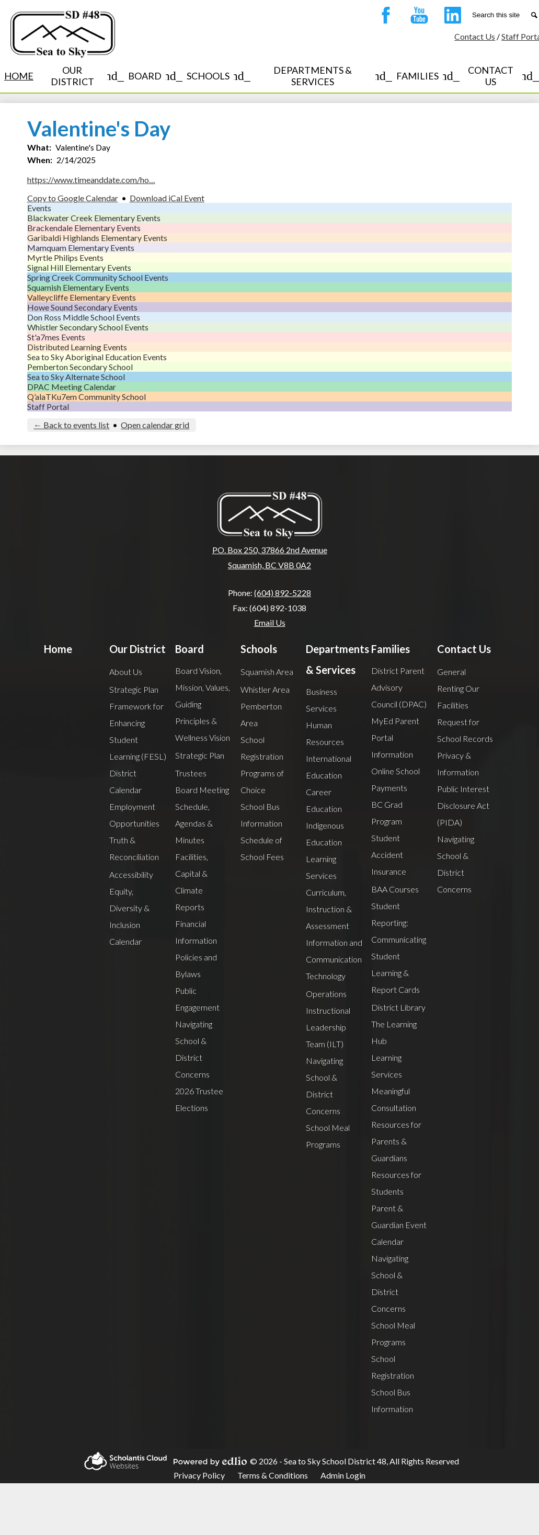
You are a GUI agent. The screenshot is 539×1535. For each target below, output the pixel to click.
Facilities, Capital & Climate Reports (191, 882)
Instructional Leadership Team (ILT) (328, 1027)
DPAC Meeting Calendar (71, 387)
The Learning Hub (394, 1032)
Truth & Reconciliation (134, 848)
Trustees (191, 773)
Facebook (383, 17)
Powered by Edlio (208, 1461)
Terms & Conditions (272, 1475)
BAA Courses (395, 889)
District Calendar (125, 781)
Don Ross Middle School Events (83, 317)
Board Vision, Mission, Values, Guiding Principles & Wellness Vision (202, 704)
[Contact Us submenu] (499, 75)
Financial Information (196, 932)
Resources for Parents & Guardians (396, 1141)
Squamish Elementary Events (78, 287)
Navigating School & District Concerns (193, 1049)
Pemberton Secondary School (80, 367)
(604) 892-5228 (282, 593)
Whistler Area (265, 689)
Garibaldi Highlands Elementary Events (97, 238)
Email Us (269, 622)
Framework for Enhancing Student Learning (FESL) (137, 731)
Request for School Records (465, 730)
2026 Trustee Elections (199, 1099)
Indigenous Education (325, 833)
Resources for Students (396, 1183)
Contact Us (474, 36)
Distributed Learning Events (77, 347)
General (451, 672)
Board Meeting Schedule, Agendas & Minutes (202, 815)
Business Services (321, 699)
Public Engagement (197, 999)
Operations (326, 994)
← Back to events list (71, 425)
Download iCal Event (167, 198)
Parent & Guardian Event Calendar (399, 1224)
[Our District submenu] (81, 75)
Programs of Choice (262, 781)
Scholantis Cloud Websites (124, 1461)
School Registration (261, 748)
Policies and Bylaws (196, 965)
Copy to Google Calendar (72, 198)
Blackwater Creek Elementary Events (93, 218)
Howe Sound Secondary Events (82, 307)
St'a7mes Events (56, 337)
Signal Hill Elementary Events (79, 267)
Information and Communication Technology (334, 959)
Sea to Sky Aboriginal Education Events (97, 357)
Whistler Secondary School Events (87, 327)
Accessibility (131, 874)
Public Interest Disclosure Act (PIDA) (463, 805)
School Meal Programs (328, 1135)
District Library (398, 1007)
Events (39, 208)
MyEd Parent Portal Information (395, 737)
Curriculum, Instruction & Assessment (329, 909)
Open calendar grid (155, 425)
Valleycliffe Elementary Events (81, 297)
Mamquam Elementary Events (80, 248)
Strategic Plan (133, 689)
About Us (125, 672)
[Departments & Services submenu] (321, 75)
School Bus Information (261, 814)
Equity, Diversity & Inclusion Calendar (129, 916)
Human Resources (325, 733)
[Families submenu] (426, 75)
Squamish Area (266, 672)
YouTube (416, 17)
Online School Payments (395, 779)
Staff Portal (48, 406)
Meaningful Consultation (393, 1099)
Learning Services (321, 867)
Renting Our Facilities (458, 696)
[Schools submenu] (216, 75)
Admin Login (342, 1475)
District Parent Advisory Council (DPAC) (399, 687)
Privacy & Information (458, 763)
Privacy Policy (199, 1475)
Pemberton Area (261, 714)
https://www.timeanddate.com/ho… (91, 180)
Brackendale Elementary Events (84, 228)
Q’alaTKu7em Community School (86, 397)
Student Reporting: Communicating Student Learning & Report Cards (398, 947)
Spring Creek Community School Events (97, 277)
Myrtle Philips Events (65, 257)
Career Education (324, 800)
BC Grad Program (387, 812)
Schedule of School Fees (262, 848)
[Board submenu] (153, 75)
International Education (328, 766)
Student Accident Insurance (388, 854)
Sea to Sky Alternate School (76, 377)
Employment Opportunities (134, 814)
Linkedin (450, 17)
